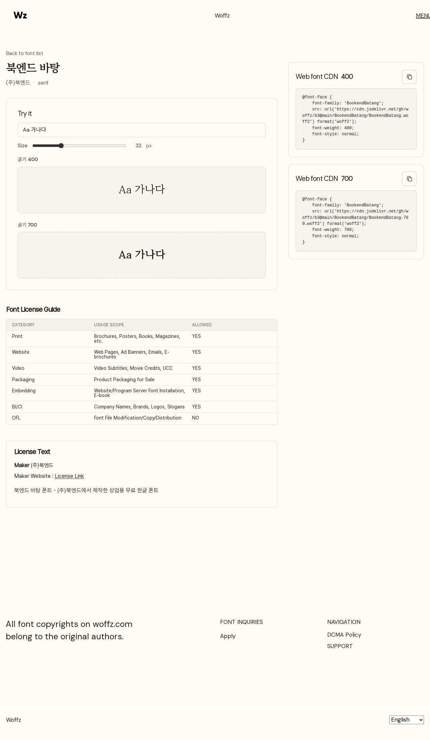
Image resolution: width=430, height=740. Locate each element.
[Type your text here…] (142, 130)
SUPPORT (340, 646)
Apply (227, 636)
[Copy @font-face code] (409, 77)
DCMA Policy (344, 634)
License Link (69, 476)
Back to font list (24, 53)
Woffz (222, 15)
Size (23, 145)
